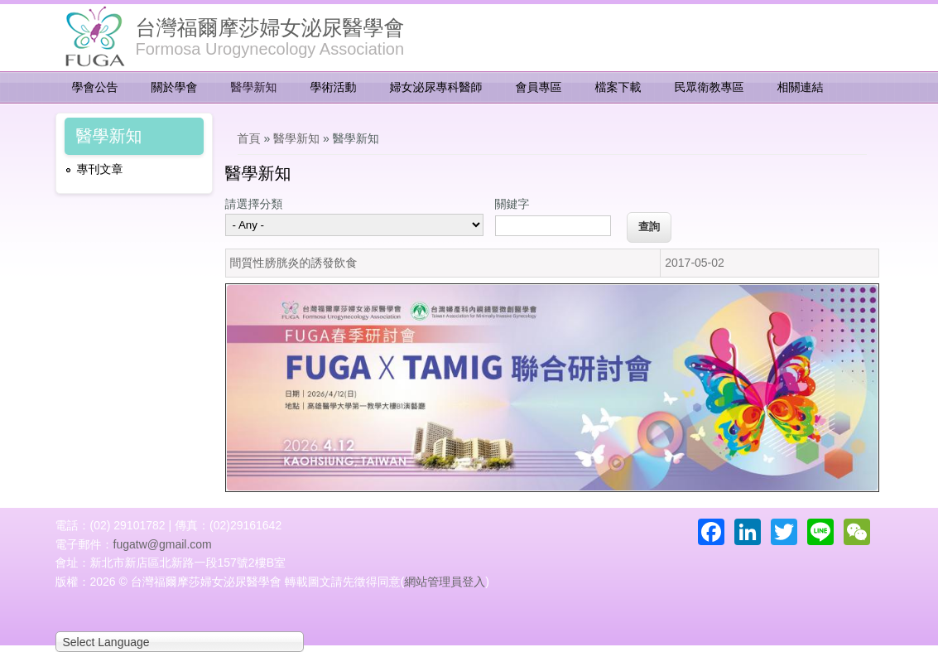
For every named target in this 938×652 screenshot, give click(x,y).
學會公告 (95, 87)
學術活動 (333, 87)
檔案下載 (618, 87)
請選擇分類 (254, 203)
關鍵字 (512, 203)
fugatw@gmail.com (162, 544)
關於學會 (175, 87)
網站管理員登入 (444, 581)
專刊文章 (100, 169)
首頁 (249, 138)
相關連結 (800, 87)
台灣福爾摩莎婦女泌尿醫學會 (270, 27)
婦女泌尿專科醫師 (436, 87)
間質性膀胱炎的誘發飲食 (294, 262)
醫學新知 (254, 87)
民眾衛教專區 (709, 87)
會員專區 (539, 87)
